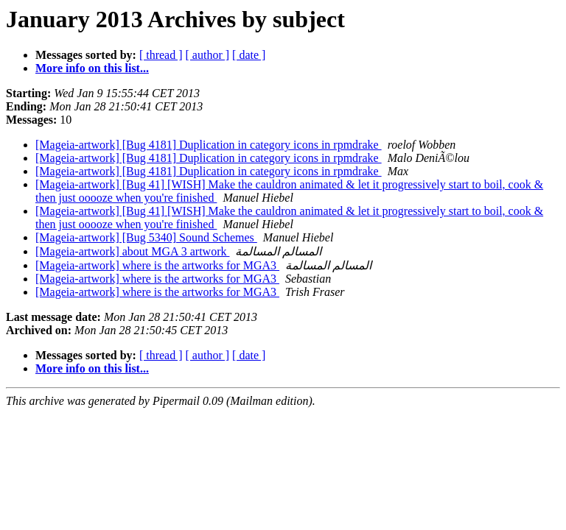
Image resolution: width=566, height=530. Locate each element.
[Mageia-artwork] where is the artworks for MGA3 (157, 265)
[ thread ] (161, 55)
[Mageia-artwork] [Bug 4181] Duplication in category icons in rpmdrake (208, 144)
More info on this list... (92, 68)
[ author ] (208, 55)
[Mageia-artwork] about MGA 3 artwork (132, 251)
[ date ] (248, 55)
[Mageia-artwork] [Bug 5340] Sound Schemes (146, 237)
